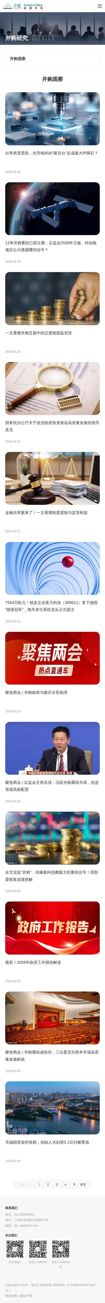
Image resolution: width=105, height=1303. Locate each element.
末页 (83, 1184)
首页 (22, 1184)
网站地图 (11, 1296)
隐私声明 (26, 1296)
